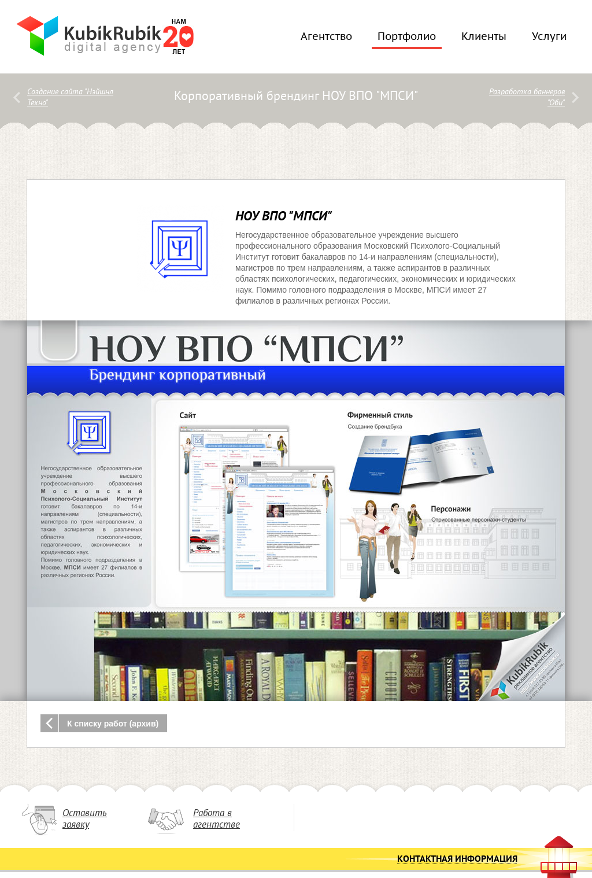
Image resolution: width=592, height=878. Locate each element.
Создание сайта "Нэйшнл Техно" (70, 97)
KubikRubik (89, 36)
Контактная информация (457, 859)
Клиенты (481, 40)
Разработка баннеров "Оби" (527, 97)
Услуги (546, 40)
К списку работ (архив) (112, 723)
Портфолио (407, 40)
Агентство (323, 40)
